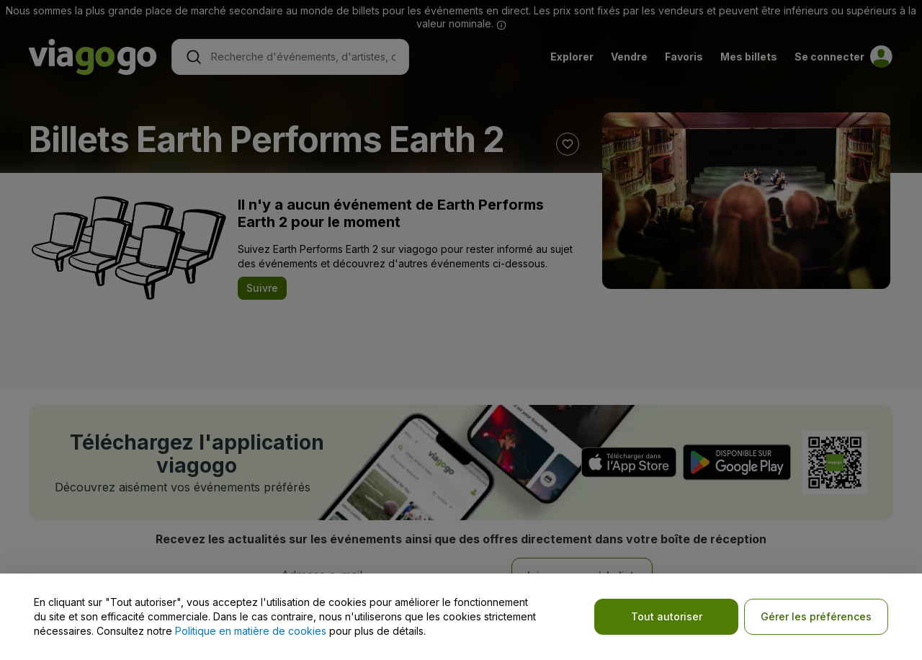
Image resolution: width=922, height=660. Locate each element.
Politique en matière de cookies (250, 631)
